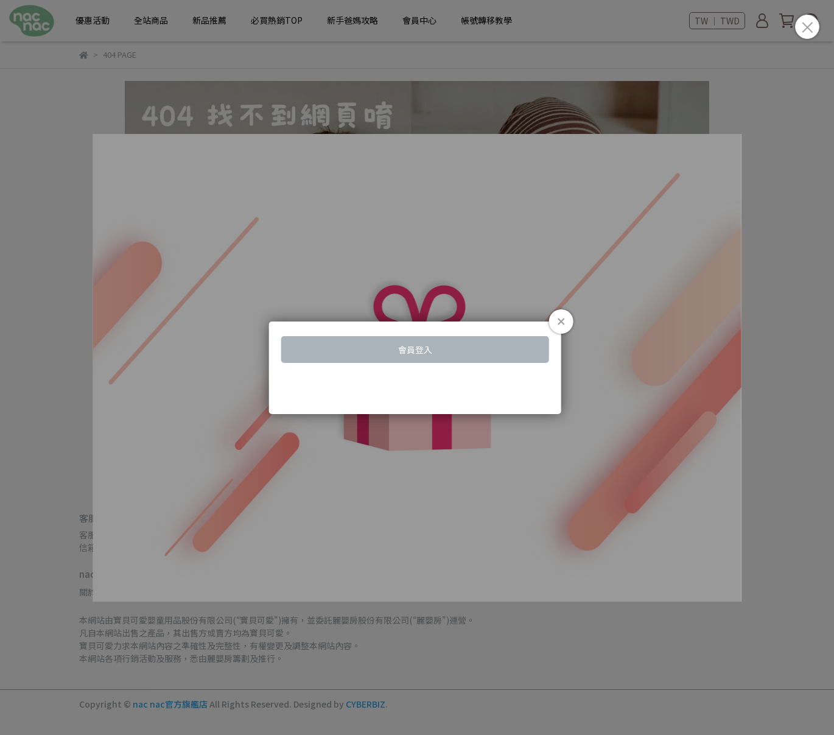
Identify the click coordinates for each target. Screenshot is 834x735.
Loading (417, 368)
